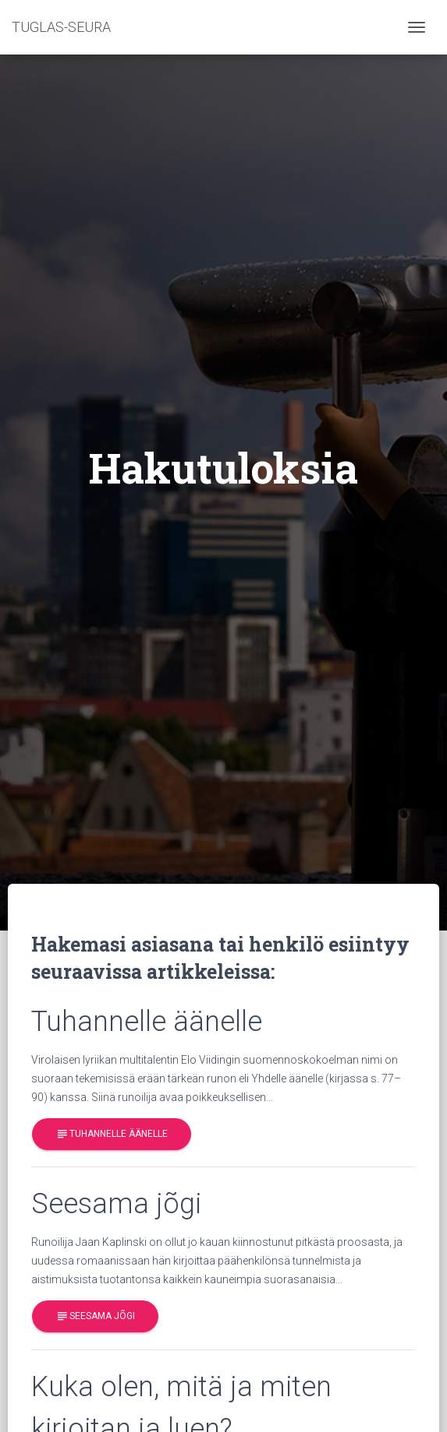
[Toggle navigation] (416, 27)
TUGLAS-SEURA (61, 27)
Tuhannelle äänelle (111, 1134)
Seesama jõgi (95, 1317)
